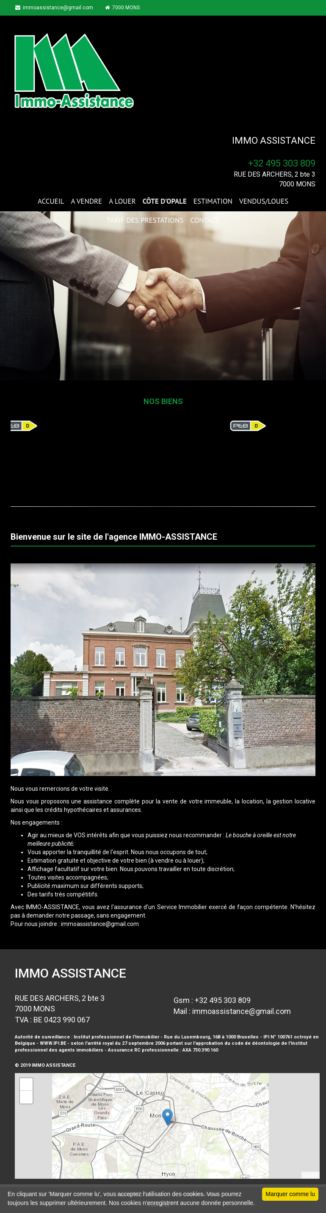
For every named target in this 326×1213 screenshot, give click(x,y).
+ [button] (26, 1084)
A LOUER (122, 201)
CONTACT (204, 220)
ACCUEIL (51, 201)
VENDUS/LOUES (263, 201)
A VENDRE (86, 201)
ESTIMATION (212, 201)
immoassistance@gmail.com (56, 8)
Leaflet (311, 1174)
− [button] (26, 1097)
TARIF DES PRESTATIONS (145, 220)
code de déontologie (256, 1043)
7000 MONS (125, 8)
